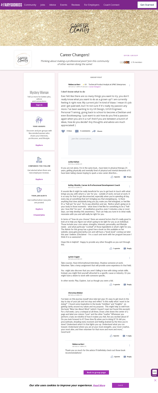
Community (30, 4)
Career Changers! (95, 87)
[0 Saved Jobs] (39, 215)
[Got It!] (120, 385)
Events (63, 4)
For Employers (91, 4)
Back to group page (96, 372)
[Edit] (129, 85)
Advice (52, 4)
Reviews (75, 4)
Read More (99, 385)
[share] (94, 131)
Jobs (42, 4)
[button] (39, 105)
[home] (11, 5)
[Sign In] (39, 105)
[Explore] (39, 145)
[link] (96, 108)
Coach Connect (111, 4)
